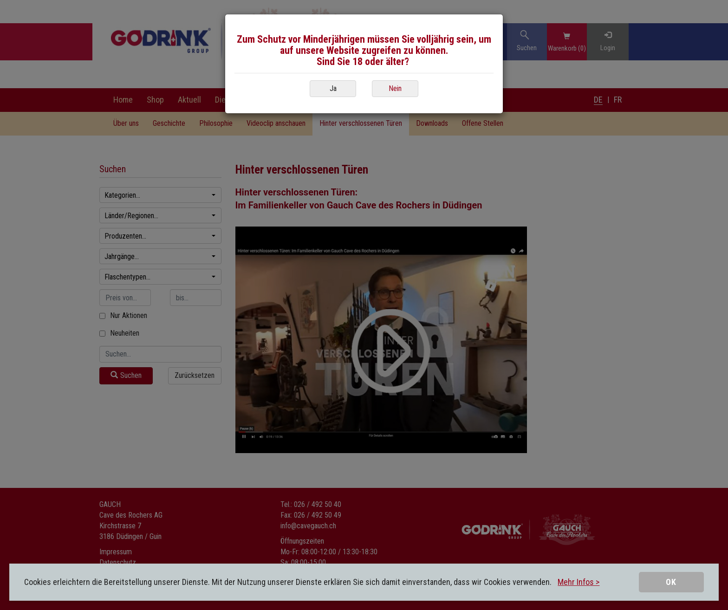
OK (671, 582)
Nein (395, 88)
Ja (333, 88)
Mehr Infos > (578, 582)
